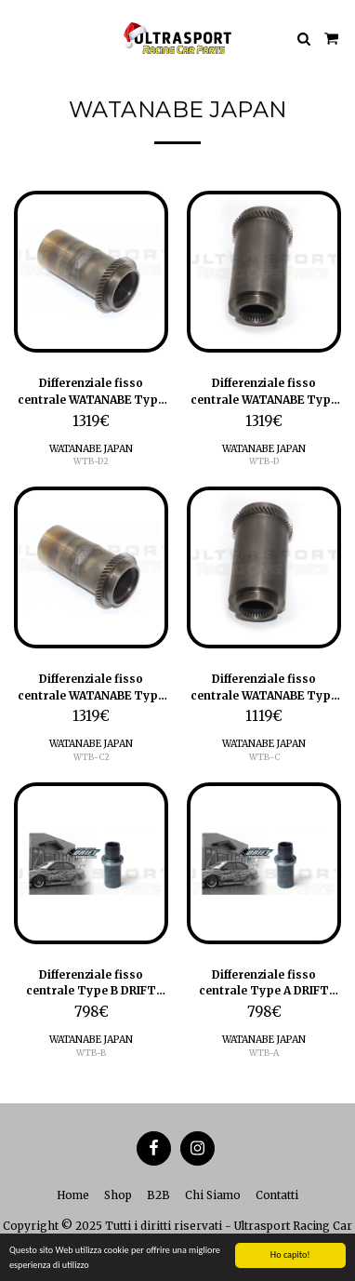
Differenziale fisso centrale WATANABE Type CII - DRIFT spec (91, 687)
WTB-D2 (91, 461)
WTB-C (264, 757)
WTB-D (264, 461)
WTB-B (91, 1052)
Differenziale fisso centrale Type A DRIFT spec (264, 983)
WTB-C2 (91, 757)
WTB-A (264, 1052)
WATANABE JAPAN (91, 449)
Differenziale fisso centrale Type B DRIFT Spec (91, 983)
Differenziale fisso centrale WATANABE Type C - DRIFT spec (264, 687)
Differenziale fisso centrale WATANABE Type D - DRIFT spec (264, 391)
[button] (20, 38)
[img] (91, 272)
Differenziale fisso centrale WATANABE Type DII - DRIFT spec (91, 391)
